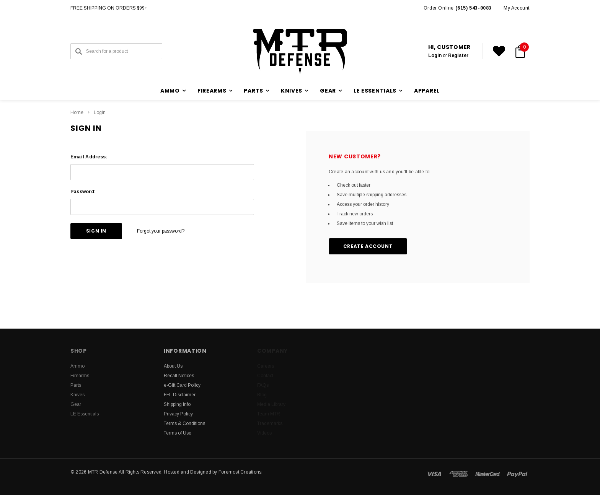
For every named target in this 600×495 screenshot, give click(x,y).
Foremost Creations (239, 472)
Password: (83, 191)
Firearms (79, 375)
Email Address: (88, 157)
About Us (173, 366)
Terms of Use (177, 433)
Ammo (77, 366)
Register (458, 55)
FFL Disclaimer (180, 394)
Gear (75, 404)
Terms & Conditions (184, 423)
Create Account (368, 246)
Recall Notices (179, 375)
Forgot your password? (160, 231)
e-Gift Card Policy (182, 385)
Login (435, 55)
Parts (75, 385)
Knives (77, 394)
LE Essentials (84, 414)
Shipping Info (177, 404)
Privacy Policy (178, 414)
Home (76, 112)
